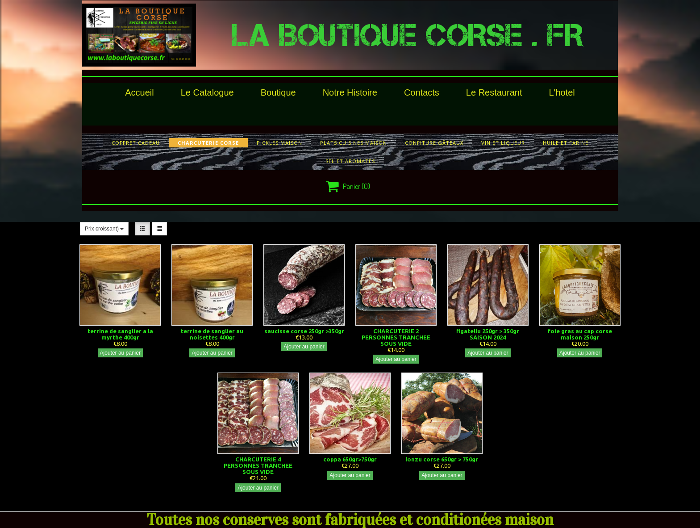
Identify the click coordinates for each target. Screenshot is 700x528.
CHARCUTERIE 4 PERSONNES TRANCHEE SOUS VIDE (258, 465)
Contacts (421, 92)
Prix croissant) (104, 229)
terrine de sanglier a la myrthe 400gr (120, 334)
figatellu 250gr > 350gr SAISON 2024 (487, 334)
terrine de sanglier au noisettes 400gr (212, 334)
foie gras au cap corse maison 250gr (580, 334)
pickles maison (279, 142)
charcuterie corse (208, 142)
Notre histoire (350, 92)
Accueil (139, 92)
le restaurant (494, 92)
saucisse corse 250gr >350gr (304, 331)
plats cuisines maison (353, 142)
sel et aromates (350, 161)
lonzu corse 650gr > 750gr (441, 459)
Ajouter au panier (120, 353)
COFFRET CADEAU (136, 142)
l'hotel (562, 92)
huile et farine (565, 142)
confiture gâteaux (434, 142)
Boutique (278, 92)
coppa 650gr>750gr (350, 459)
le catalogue (207, 92)
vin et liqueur (503, 142)
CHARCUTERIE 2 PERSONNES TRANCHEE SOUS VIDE (396, 337)
